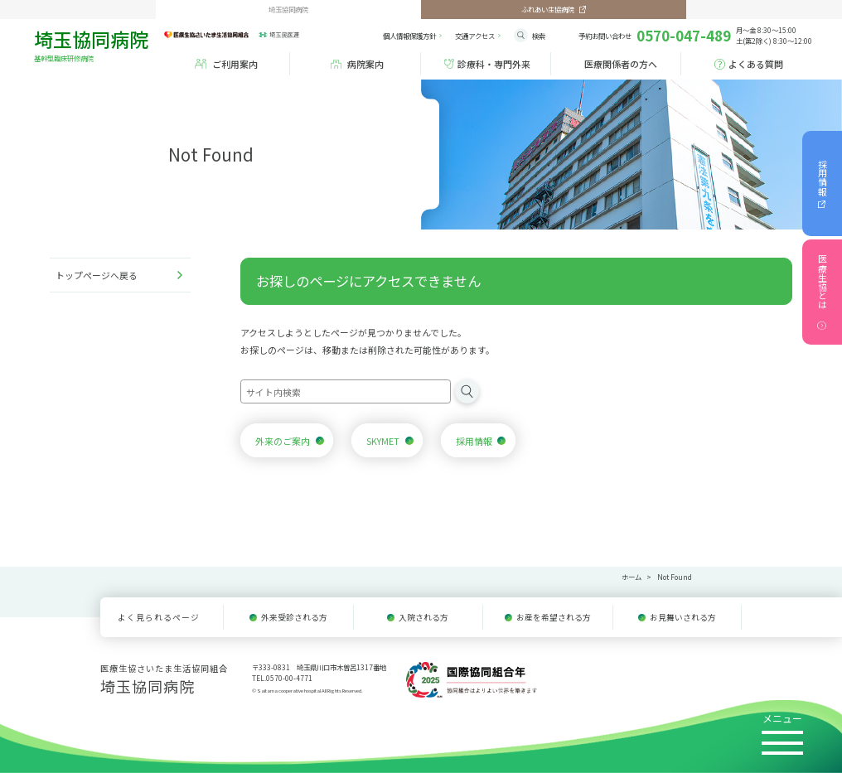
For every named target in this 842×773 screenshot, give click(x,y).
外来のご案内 (282, 440)
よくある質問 (755, 63)
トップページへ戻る (97, 275)
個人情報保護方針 (409, 36)
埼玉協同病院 (99, 43)
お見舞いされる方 (683, 617)
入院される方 (423, 617)
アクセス (475, 36)
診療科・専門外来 (493, 63)
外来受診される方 (294, 617)
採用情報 (822, 177)
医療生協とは (822, 281)
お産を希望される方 (553, 617)
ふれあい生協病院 (547, 9)
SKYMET (382, 440)
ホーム (631, 577)
